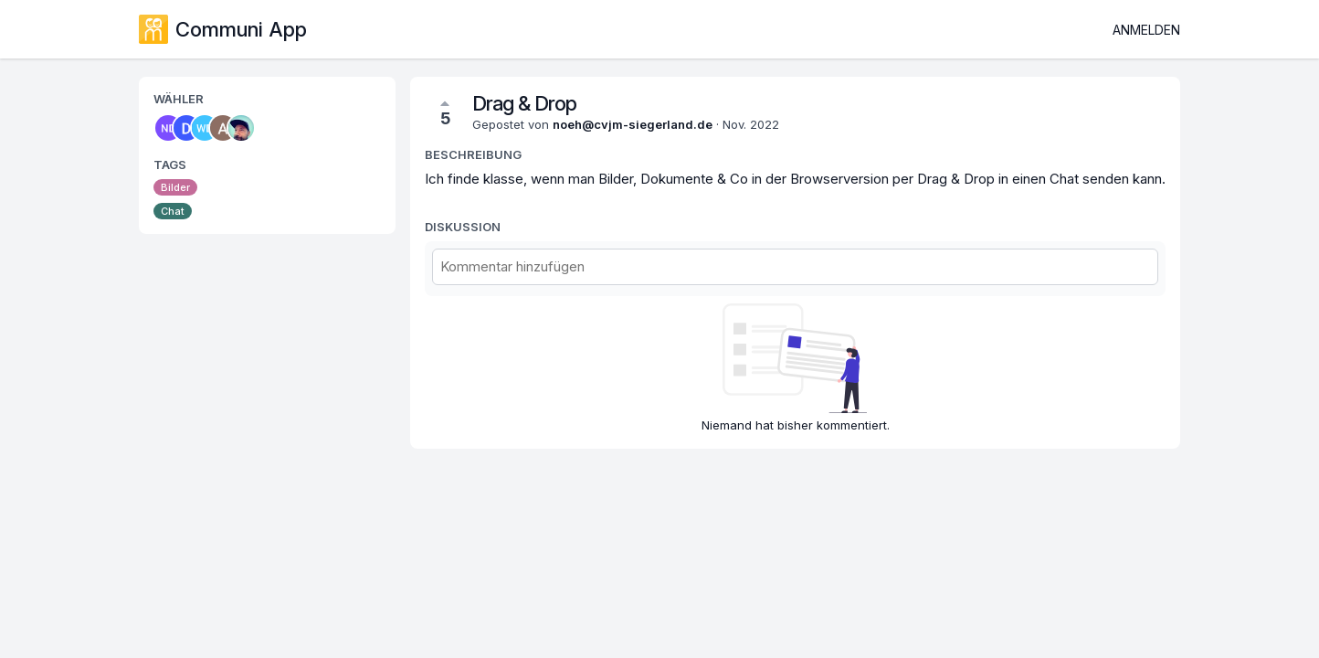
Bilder (175, 187)
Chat (173, 211)
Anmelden (1146, 29)
